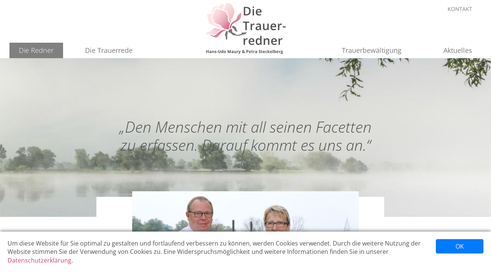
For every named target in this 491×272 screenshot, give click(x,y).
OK (459, 246)
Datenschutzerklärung (39, 260)
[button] (36, 50)
